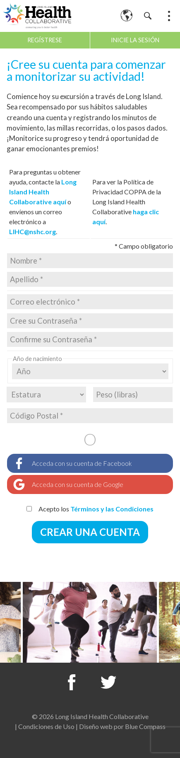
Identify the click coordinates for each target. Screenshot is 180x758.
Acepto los (90, 509)
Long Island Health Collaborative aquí (43, 192)
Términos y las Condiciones (112, 509)
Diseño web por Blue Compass (122, 726)
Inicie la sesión (135, 40)
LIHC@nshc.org (32, 231)
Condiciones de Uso (46, 726)
